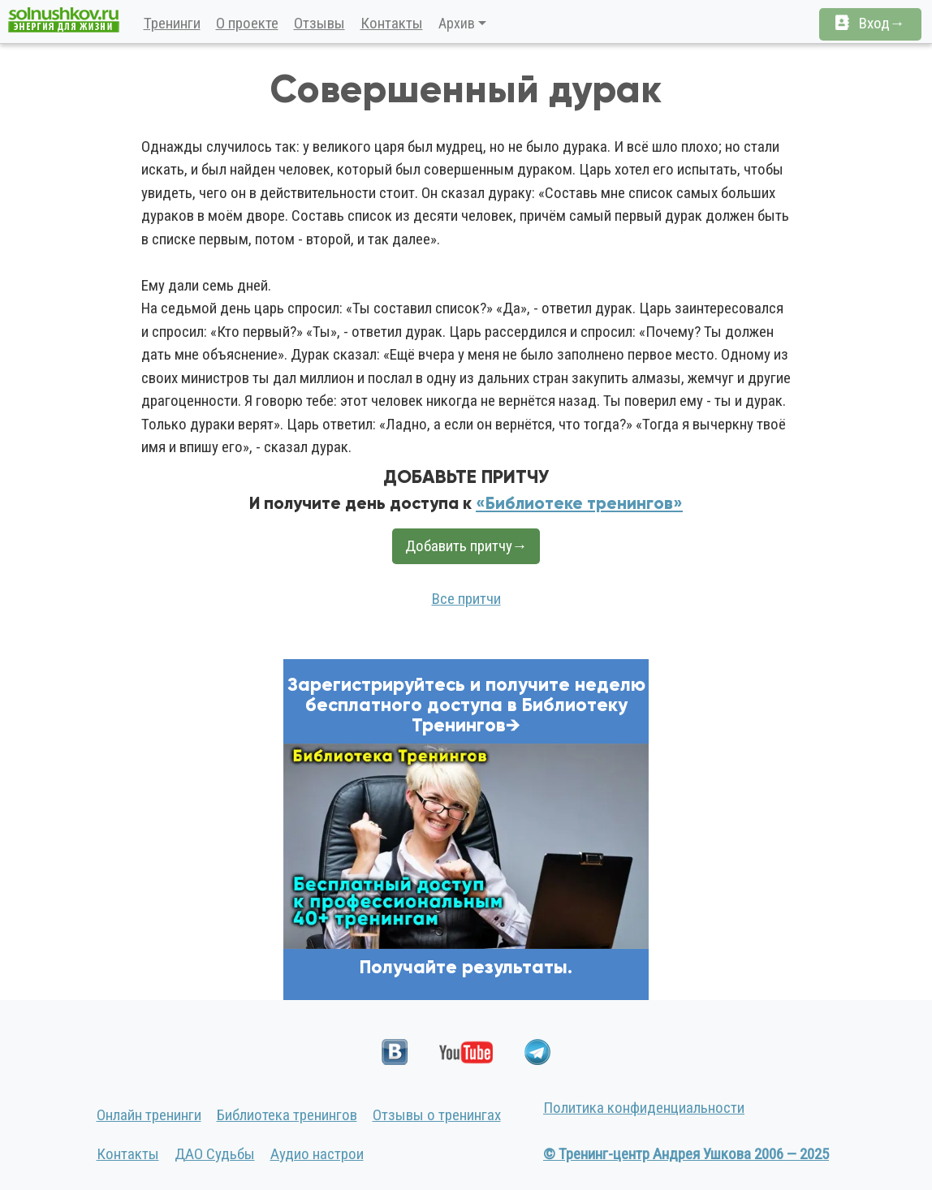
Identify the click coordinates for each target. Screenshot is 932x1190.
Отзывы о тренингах (437, 1115)
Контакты (391, 23)
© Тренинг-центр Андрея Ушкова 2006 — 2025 (686, 1154)
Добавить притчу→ (466, 546)
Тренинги (172, 23)
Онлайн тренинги (149, 1115)
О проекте (247, 23)
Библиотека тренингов (287, 1115)
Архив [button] (456, 23)
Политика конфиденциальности (643, 1107)
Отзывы (319, 23)
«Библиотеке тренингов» (579, 503)
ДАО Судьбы (215, 1154)
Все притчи (466, 598)
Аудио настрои (317, 1154)
